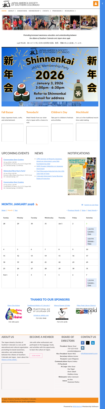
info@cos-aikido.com (41, 315)
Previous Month (73, 210)
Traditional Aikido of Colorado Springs (41, 305)
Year (16, 210)
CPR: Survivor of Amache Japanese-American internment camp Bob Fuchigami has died (49, 161)
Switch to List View (91, 205)
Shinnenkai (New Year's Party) (14, 171)
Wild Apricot (77, 406)
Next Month (92, 210)
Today (84, 210)
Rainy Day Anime (14, 305)
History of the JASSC (9, 360)
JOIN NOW (36, 355)
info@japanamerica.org (89, 353)
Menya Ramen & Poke (62, 305)
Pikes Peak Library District (86, 305)
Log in (95, 3)
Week (4, 210)
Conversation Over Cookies (14, 159)
